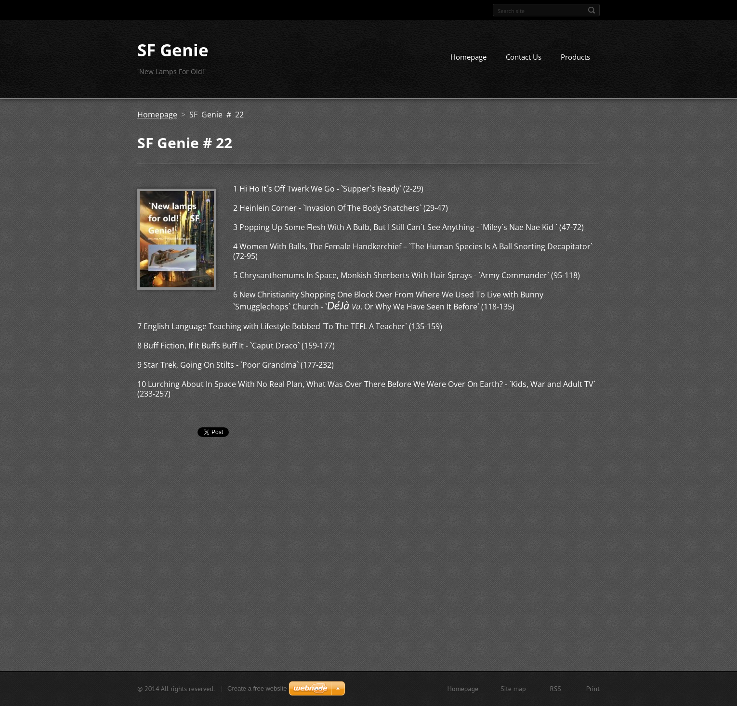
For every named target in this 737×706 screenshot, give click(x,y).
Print (593, 688)
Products (575, 57)
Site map (513, 688)
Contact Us (523, 57)
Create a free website (257, 688)
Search (591, 10)
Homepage (468, 57)
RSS (555, 688)
